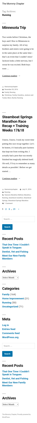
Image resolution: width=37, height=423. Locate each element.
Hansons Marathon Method (14, 195)
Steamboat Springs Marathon (18, 201)
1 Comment (9, 203)
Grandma (20, 95)
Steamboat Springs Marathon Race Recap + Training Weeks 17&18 (17, 123)
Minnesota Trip (14, 27)
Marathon (27, 195)
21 (14, 209)
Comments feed (11, 333)
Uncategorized (10, 306)
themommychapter (11, 87)
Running (12, 92)
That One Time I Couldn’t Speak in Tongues (15, 246)
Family (7, 92)
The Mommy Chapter (13, 3)
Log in (5, 325)
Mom (9, 98)
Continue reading (11, 75)
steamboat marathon (16, 198)
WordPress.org (10, 337)
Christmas (8, 95)
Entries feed (8, 329)
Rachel (14, 98)
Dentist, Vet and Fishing (15, 251)
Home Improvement (13, 298)
